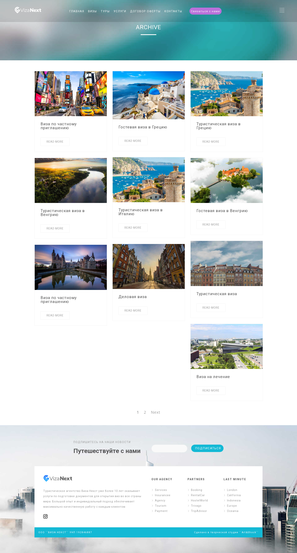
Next (155, 412)
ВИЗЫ (92, 11)
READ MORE (55, 141)
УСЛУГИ (120, 11)
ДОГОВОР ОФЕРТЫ (145, 11)
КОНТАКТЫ (173, 11)
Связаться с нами (205, 11)
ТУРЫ (105, 11)
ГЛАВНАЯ (76, 11)
